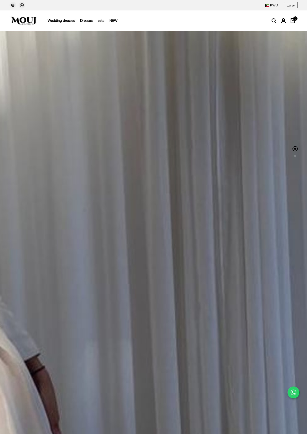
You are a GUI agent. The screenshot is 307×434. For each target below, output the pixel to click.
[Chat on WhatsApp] (293, 392)
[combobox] (271, 5)
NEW (113, 21)
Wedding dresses (61, 21)
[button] (295, 148)
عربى (291, 5)
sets (101, 21)
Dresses (86, 21)
